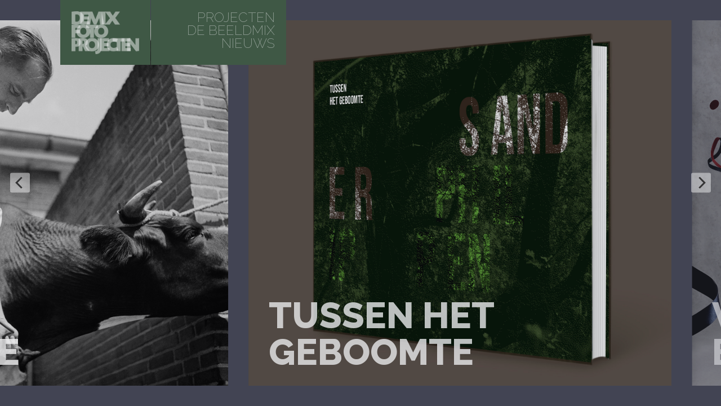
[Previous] (20, 183)
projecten (236, 17)
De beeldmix (231, 30)
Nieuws (248, 43)
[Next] (701, 183)
